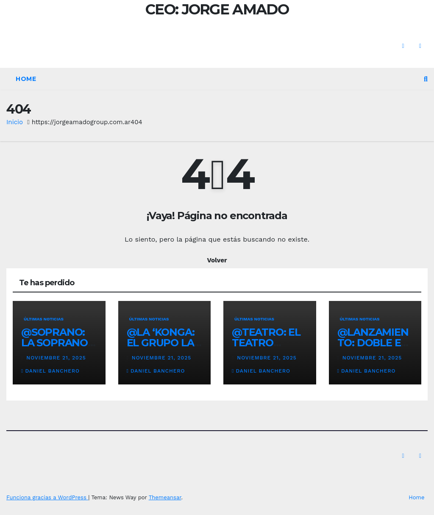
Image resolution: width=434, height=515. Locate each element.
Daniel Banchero (50, 371)
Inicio (14, 122)
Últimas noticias (44, 319)
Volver (217, 260)
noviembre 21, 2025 (56, 358)
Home (26, 79)
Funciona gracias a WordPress (47, 497)
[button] (426, 79)
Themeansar (165, 497)
